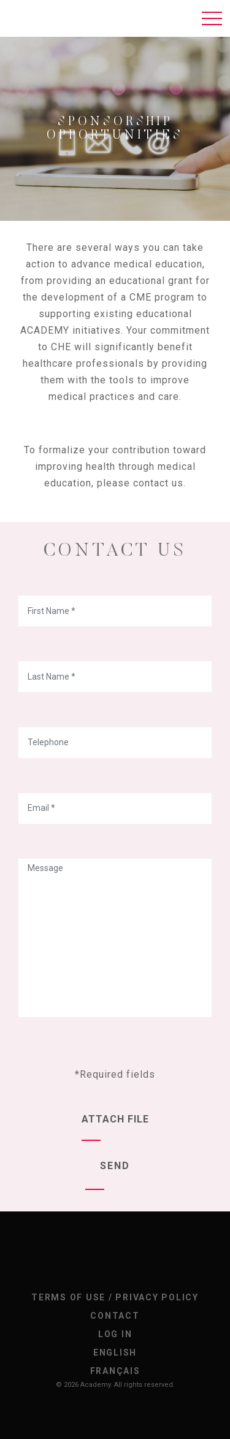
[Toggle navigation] (211, 18)
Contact (114, 1316)
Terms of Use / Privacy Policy (115, 1297)
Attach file (115, 1119)
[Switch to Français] (115, 1371)
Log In (115, 1334)
